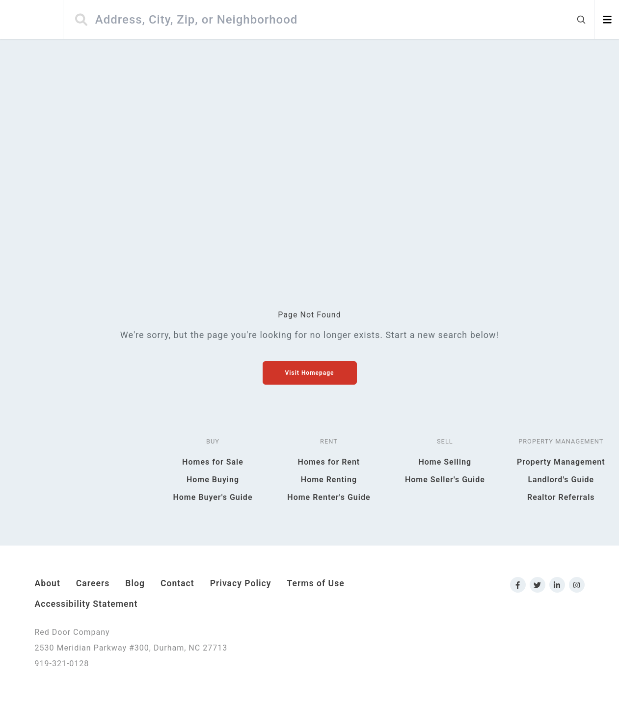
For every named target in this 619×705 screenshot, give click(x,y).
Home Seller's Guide (445, 479)
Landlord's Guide (561, 479)
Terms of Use (316, 583)
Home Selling (444, 462)
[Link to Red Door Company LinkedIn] (557, 585)
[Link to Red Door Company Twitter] (537, 585)
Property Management (561, 462)
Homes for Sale (212, 462)
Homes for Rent (329, 462)
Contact (177, 583)
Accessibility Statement (86, 604)
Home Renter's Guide (328, 497)
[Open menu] (607, 20)
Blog (135, 583)
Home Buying (213, 479)
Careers (92, 583)
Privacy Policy (240, 583)
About (47, 583)
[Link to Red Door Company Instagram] (577, 585)
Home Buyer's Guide (212, 497)
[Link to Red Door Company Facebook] (518, 585)
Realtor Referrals (561, 497)
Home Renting (329, 479)
